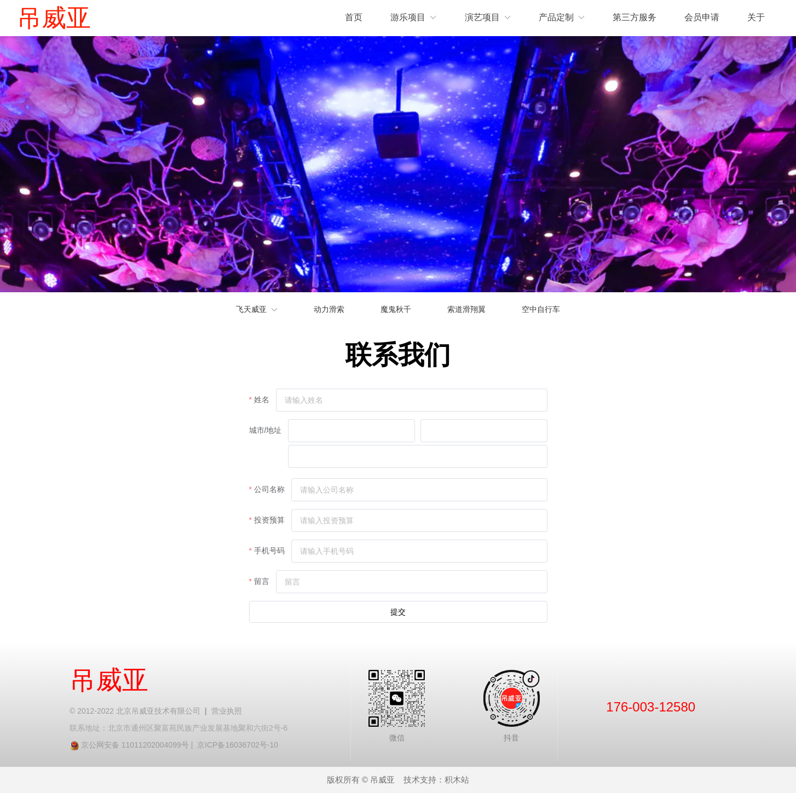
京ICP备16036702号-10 (237, 744)
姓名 (261, 399)
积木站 (457, 780)
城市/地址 (265, 430)
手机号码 (269, 550)
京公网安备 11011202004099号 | (139, 744)
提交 (398, 611)
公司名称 (269, 489)
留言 (261, 581)
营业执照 (226, 711)
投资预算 (269, 520)
